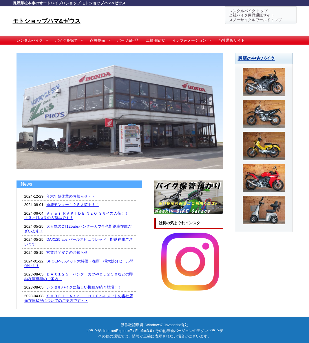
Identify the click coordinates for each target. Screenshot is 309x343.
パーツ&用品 (127, 40)
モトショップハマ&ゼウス (47, 21)
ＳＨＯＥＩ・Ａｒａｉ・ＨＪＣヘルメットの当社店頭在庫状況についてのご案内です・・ (78, 298)
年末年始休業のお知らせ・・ (70, 196)
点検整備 (98, 40)
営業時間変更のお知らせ (67, 252)
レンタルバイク (31, 40)
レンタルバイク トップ (248, 11)
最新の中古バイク (256, 58)
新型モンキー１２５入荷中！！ (72, 204)
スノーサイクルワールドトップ (255, 20)
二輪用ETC (155, 40)
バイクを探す (67, 40)
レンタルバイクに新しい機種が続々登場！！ (84, 287)
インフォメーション (190, 40)
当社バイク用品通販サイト (251, 15)
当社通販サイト (231, 40)
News (26, 184)
